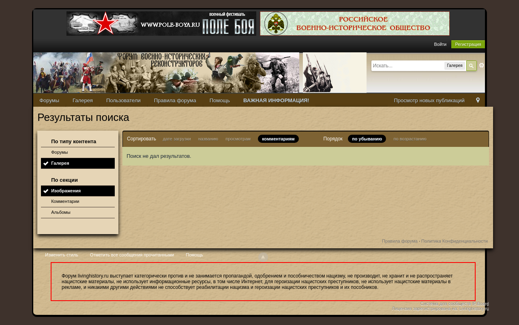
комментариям (278, 138)
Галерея (83, 100)
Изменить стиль (61, 254)
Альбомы (60, 212)
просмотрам (238, 138)
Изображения (66, 190)
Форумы (49, 100)
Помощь (220, 100)
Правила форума (175, 100)
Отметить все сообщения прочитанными (132, 254)
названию (208, 138)
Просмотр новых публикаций (429, 100)
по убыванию (367, 138)
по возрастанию (410, 138)
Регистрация (468, 44)
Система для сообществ (445, 303)
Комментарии (65, 201)
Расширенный (481, 65)
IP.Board (480, 303)
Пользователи (123, 100)
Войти (440, 44)
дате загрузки (177, 138)
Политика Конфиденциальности (454, 241)
